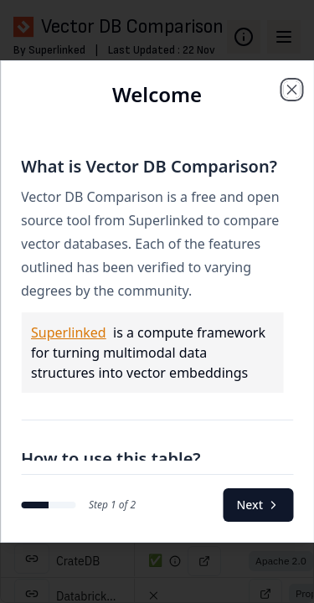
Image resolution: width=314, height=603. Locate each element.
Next (258, 505)
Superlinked (68, 332)
